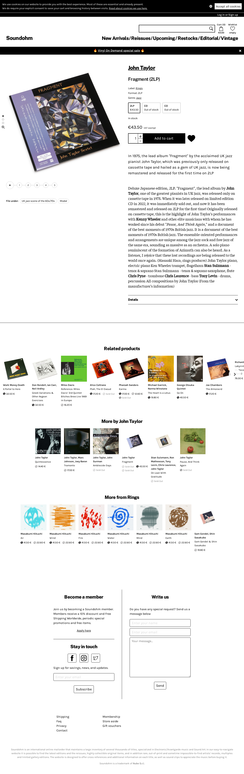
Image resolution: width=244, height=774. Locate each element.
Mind (139, 537)
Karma (122, 389)
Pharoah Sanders (128, 385)
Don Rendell (39, 385)
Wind (53, 537)
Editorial (209, 38)
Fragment (127, 461)
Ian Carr (51, 385)
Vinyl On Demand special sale (119, 50)
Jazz (138, 97)
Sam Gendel (201, 533)
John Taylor (141, 68)
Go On (180, 392)
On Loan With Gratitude (158, 474)
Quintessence (43, 461)
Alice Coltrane (98, 385)
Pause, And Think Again (189, 463)
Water (111, 537)
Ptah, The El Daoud (100, 389)
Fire (81, 537)
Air (22, 537)
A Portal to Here (11, 389)
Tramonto (69, 465)
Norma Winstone (157, 388)
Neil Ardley (38, 388)
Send (160, 686)
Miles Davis (67, 385)
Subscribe (84, 689)
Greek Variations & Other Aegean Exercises (43, 396)
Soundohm (19, 38)
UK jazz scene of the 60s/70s (38, 201)
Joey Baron (81, 461)
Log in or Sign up (227, 14)
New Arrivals (115, 38)
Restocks (188, 38)
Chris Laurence (166, 465)
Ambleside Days (102, 465)
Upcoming (164, 38)
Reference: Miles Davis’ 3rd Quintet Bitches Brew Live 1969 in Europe (74, 395)
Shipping (62, 716)
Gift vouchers (112, 726)
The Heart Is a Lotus (159, 392)
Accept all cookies (228, 6)
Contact (61, 730)
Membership (111, 716)
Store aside (110, 721)
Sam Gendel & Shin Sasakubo (205, 543)
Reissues (140, 38)
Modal (63, 201)
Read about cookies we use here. (128, 8)
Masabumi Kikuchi (31, 533)
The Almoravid (214, 389)
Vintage (229, 38)
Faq (58, 721)
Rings (139, 88)
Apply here (84, 630)
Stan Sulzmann (160, 457)
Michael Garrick (157, 385)
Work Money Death (14, 385)
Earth (168, 537)
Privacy (61, 726)
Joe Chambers (214, 385)
